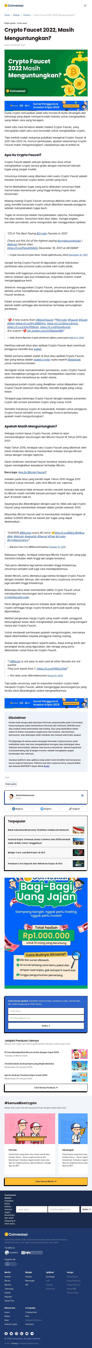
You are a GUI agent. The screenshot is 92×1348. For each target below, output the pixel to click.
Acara (7, 1312)
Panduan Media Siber (29, 1343)
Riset (7, 1320)
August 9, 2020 (55, 675)
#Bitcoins (25, 532)
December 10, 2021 (78, 255)
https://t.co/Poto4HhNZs (22, 248)
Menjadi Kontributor (33, 1320)
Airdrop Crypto (11, 1324)
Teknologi (9, 1289)
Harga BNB (71, 1289)
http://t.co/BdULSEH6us (69, 532)
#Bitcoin (15, 661)
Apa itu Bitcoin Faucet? (32, 472)
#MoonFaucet (44, 319)
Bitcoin (7, 1281)
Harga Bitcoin (72, 1277)
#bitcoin (12, 244)
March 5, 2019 (76, 337)
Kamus (7, 1316)
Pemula (26, 15)
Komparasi (50, 1289)
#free (51, 536)
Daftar (46, 1026)
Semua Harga (72, 1292)
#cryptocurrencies (69, 240)
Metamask (74, 359)
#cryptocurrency (17, 540)
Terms (7, 1343)
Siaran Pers (9, 1301)
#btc (10, 536)
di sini (46, 766)
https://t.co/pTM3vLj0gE (52, 668)
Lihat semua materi (46, 1181)
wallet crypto (42, 359)
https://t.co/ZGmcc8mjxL (62, 323)
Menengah (30, 1281)
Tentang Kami (31, 1312)
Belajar (16, 15)
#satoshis (31, 536)
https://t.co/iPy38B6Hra (30, 323)
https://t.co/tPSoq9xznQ (55, 327)
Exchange (50, 1277)
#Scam (83, 319)
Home (7, 15)
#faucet (42, 536)
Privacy (15, 1343)
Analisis (8, 1277)
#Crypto (41, 233)
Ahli (26, 1285)
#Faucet (73, 319)
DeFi (48, 1281)
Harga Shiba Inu (73, 1285)
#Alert (11, 323)
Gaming (49, 1285)
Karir (27, 1316)
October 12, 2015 (57, 547)
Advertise (29, 1324)
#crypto (60, 536)
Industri (8, 1292)
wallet (37, 349)
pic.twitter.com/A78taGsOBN (45, 330)
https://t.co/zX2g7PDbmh (23, 327)
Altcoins (8, 1285)
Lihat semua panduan (46, 1087)
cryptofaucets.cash (17, 597)
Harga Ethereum (74, 1281)
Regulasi (8, 1297)
